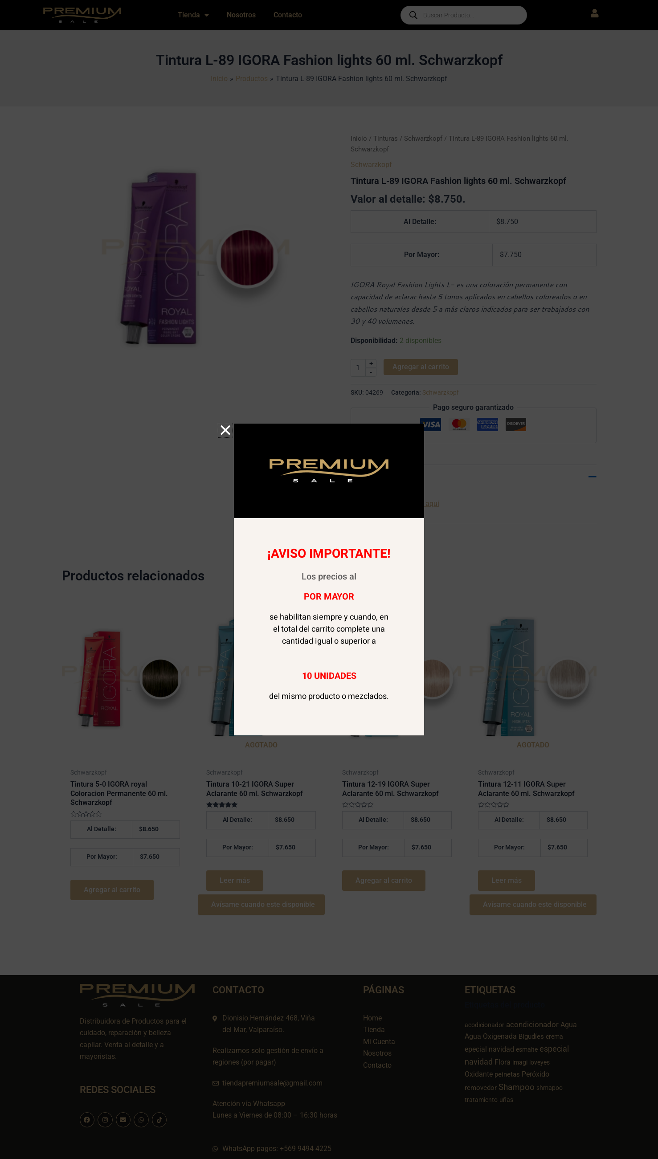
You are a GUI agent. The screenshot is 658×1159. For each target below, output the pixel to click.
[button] (225, 430)
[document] (329, 579)
